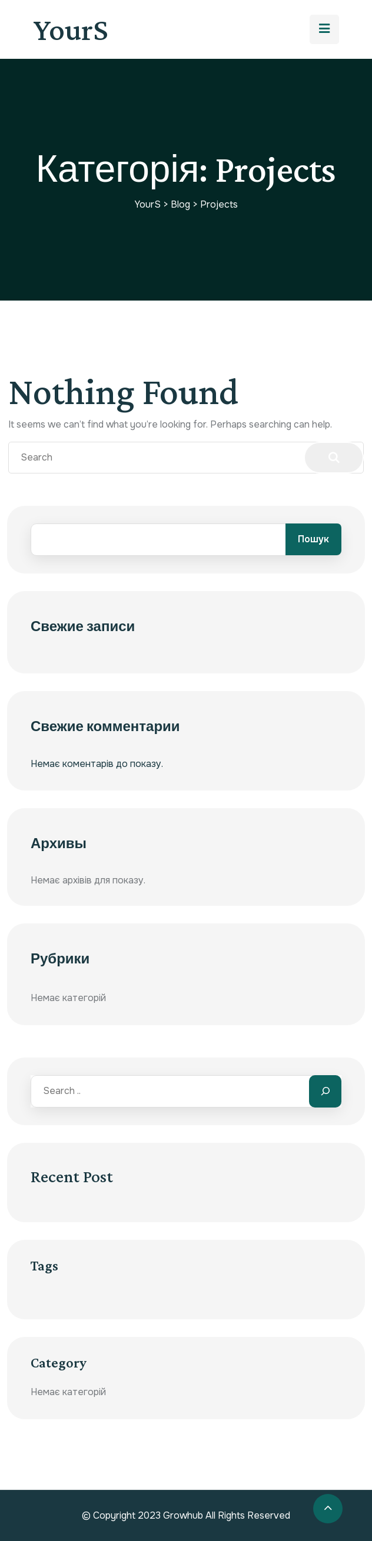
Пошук (313, 539)
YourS (70, 29)
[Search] (325, 1091)
